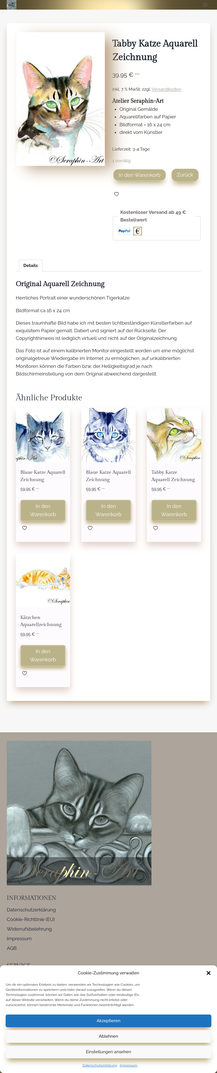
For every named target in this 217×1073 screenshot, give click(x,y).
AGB (12, 948)
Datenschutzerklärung (100, 1065)
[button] (208, 973)
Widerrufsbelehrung (29, 929)
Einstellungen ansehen (108, 1051)
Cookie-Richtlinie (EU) (31, 919)
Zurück (185, 175)
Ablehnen (108, 1036)
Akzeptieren (108, 1020)
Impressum (128, 1065)
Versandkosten (166, 89)
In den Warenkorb (139, 175)
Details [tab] (30, 265)
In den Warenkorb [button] (43, 510)
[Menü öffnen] (205, 4)
